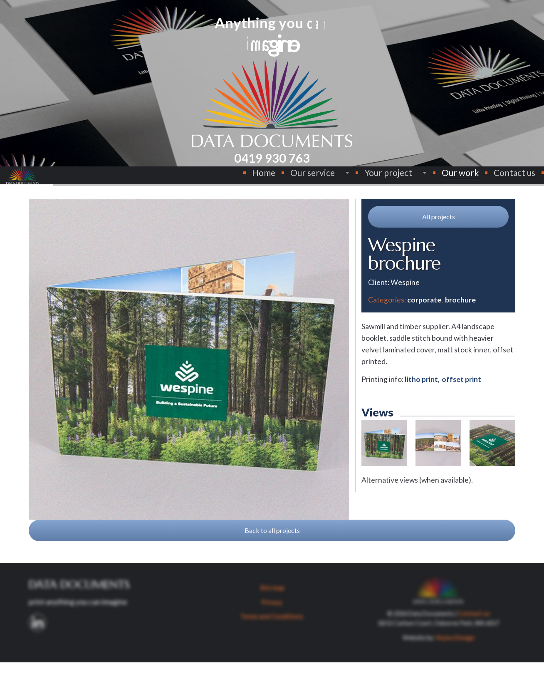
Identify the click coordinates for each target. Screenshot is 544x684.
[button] (438, 238)
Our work (435, 181)
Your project (363, 181)
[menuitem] (239, 181)
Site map (272, 609)
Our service (287, 181)
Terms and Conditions (271, 638)
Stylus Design (455, 659)
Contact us (489, 181)
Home (238, 181)
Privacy (272, 623)
